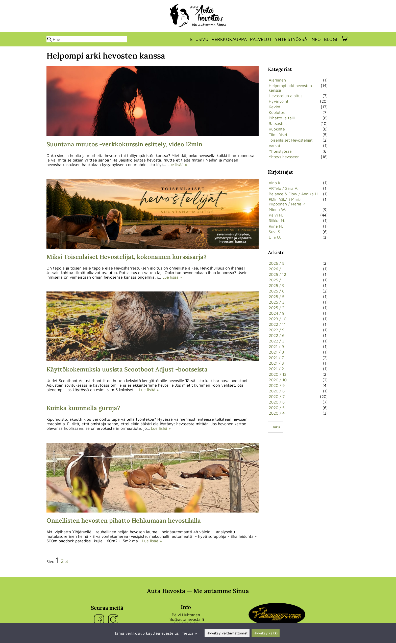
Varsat (274, 145)
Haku (275, 427)
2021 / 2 (276, 368)
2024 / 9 (276, 313)
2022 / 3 (276, 341)
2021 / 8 (276, 352)
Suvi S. (275, 231)
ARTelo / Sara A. (283, 188)
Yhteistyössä (291, 39)
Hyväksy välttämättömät (227, 633)
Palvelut (261, 39)
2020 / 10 (278, 380)
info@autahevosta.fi (185, 619)
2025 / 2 (276, 307)
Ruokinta (277, 129)
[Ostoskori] (344, 39)
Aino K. (275, 182)
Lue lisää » (177, 164)
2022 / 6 (276, 335)
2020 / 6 (277, 402)
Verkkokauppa (229, 39)
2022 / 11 (277, 324)
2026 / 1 (276, 268)
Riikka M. (277, 220)
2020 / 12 (277, 374)
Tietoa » (189, 633)
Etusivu (199, 39)
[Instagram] (114, 619)
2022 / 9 (276, 330)
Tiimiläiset (278, 134)
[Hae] (86, 39)
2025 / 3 (276, 302)
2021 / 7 (276, 357)
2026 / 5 (276, 263)
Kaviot (275, 106)
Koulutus (277, 112)
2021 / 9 (276, 346)
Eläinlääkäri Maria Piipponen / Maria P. (287, 201)
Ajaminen (277, 80)
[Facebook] (100, 619)
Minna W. (277, 209)
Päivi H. (276, 215)
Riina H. (276, 226)
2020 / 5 (277, 407)
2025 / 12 (277, 274)
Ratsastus (277, 123)
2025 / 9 (276, 285)
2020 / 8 (277, 391)
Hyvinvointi (279, 101)
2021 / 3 (276, 363)
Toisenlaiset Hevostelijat (291, 140)
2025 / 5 (276, 296)
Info (315, 39)
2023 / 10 (277, 318)
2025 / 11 (277, 280)
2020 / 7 (277, 396)
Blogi (330, 39)
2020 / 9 (277, 385)
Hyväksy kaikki (266, 633)
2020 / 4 (277, 413)
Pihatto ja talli (282, 118)
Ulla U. (275, 237)
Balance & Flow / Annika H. (294, 194)
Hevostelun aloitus (285, 95)
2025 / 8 (276, 291)
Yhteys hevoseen (284, 156)
